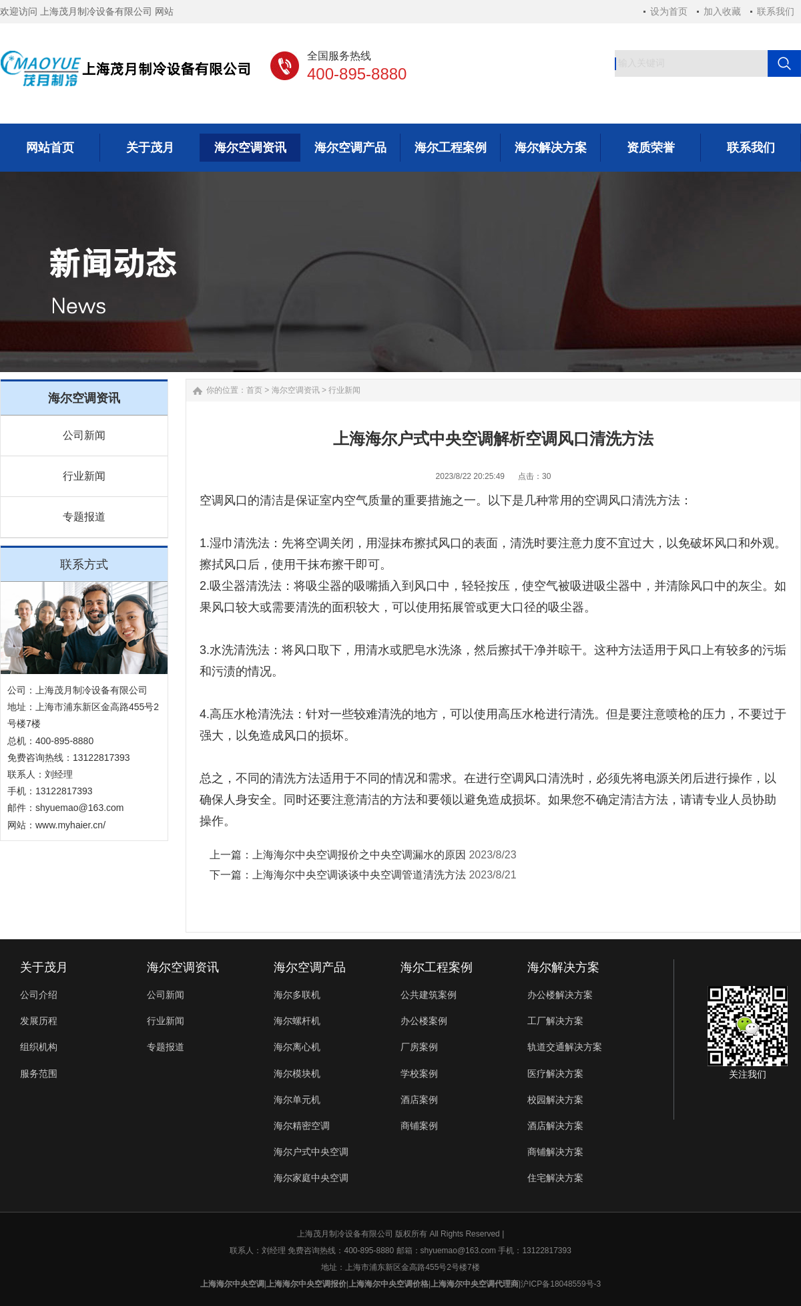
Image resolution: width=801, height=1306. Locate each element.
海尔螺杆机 (297, 1020)
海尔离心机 (297, 1046)
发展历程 (38, 1020)
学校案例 (419, 1073)
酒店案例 (419, 1099)
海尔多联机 (297, 994)
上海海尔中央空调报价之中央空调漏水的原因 (359, 854)
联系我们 (775, 11)
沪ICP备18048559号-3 (561, 1284)
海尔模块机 (297, 1073)
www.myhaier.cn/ (70, 825)
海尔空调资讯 (296, 390)
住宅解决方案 (555, 1177)
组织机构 (38, 1046)
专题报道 (84, 516)
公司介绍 (38, 994)
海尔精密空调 (302, 1125)
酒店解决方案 (555, 1125)
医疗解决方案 (555, 1073)
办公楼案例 (423, 1020)
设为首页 (669, 11)
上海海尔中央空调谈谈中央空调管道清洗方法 (359, 874)
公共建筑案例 (428, 994)
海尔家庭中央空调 (311, 1177)
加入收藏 (722, 11)
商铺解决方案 (555, 1151)
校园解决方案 (555, 1099)
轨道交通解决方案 (564, 1046)
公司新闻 (84, 435)
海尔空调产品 (310, 967)
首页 (254, 390)
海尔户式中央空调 (311, 1151)
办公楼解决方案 (560, 994)
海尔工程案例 (436, 967)
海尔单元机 (297, 1099)
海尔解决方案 (563, 967)
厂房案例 (419, 1046)
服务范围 (38, 1073)
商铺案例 (419, 1125)
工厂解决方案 (555, 1020)
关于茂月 (44, 967)
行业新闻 (84, 476)
